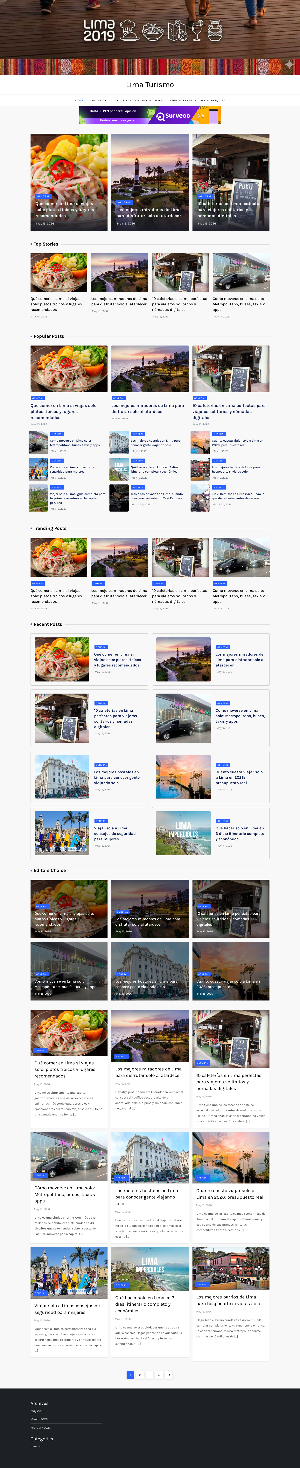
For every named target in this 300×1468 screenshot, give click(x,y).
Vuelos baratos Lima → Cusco (138, 100)
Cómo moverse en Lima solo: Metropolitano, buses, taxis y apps (239, 304)
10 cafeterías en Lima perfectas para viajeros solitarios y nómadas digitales (229, 209)
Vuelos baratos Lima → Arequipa (198, 100)
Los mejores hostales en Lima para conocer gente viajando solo (117, 777)
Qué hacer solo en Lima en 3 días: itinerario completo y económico (240, 833)
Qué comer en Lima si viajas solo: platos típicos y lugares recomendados (64, 209)
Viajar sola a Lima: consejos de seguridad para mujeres (115, 833)
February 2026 (41, 1427)
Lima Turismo (150, 84)
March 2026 (39, 1419)
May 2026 (37, 1411)
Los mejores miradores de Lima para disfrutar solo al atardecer (240, 659)
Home (78, 100)
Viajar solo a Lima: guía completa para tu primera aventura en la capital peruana (77, 498)
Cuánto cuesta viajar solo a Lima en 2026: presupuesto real (239, 777)
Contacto (98, 100)
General (43, 196)
